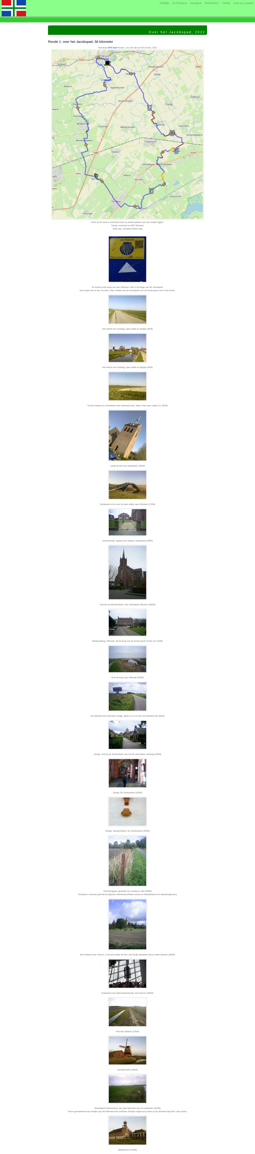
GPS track (112, 48)
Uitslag (226, 3)
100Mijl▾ (164, 3)
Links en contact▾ (243, 3)
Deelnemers (212, 3)
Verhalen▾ (195, 3)
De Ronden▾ (179, 3)
